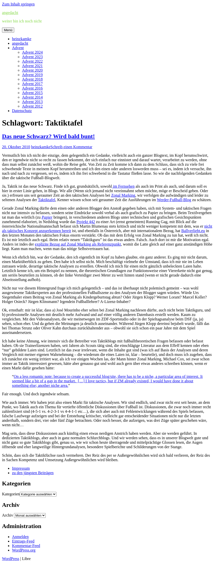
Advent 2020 (32, 70)
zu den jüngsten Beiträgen (33, 473)
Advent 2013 (32, 102)
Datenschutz (22, 111)
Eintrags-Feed (23, 541)
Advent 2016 (32, 88)
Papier (47, 217)
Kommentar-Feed (26, 546)
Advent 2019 (32, 75)
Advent (18, 48)
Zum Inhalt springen (18, 4)
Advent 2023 (32, 57)
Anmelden (20, 537)
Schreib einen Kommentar (71, 147)
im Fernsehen (123, 186)
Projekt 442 (85, 222)
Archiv (7, 515)
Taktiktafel (46, 200)
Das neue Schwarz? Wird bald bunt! (48, 136)
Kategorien (11, 494)
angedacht (10, 12)
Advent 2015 (32, 93)
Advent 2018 (32, 79)
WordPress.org (23, 550)
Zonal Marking (123, 195)
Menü (8, 30)
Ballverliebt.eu (193, 231)
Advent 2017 (32, 84)
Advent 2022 (32, 61)
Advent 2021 (32, 66)
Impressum (21, 468)
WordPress (10, 559)
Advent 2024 (32, 52)
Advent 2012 (32, 106)
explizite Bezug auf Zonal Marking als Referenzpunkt (78, 244)
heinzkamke (21, 39)
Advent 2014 (32, 97)
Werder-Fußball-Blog (174, 200)
